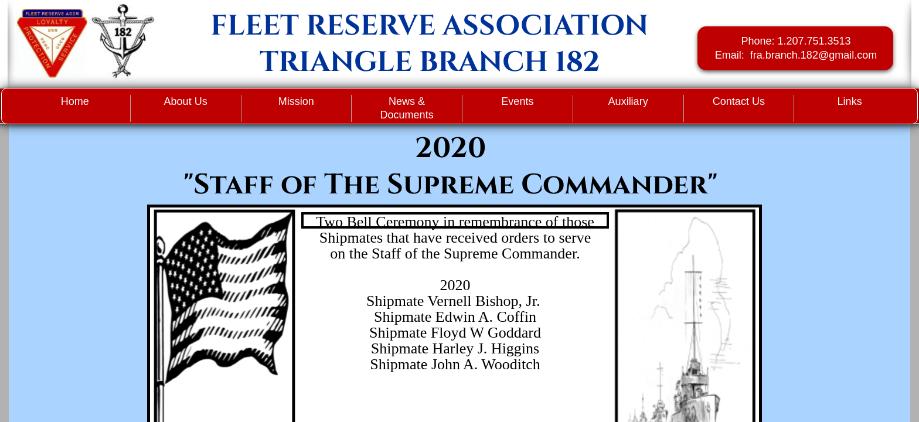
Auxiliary (628, 101)
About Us (185, 101)
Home (75, 101)
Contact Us (739, 101)
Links (850, 101)
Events (517, 101)
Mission (296, 101)
